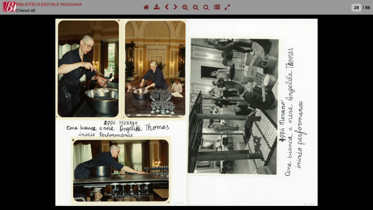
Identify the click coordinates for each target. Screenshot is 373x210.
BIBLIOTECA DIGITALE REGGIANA (49, 4)
